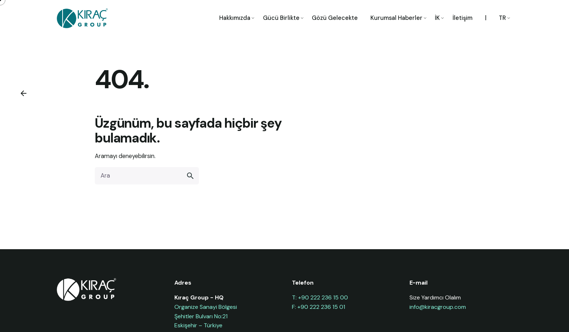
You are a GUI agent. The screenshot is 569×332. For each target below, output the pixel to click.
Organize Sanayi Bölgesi (205, 307)
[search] (190, 175)
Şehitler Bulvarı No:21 (201, 316)
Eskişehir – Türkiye (198, 325)
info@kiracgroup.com (437, 307)
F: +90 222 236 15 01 (318, 307)
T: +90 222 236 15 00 (320, 297)
